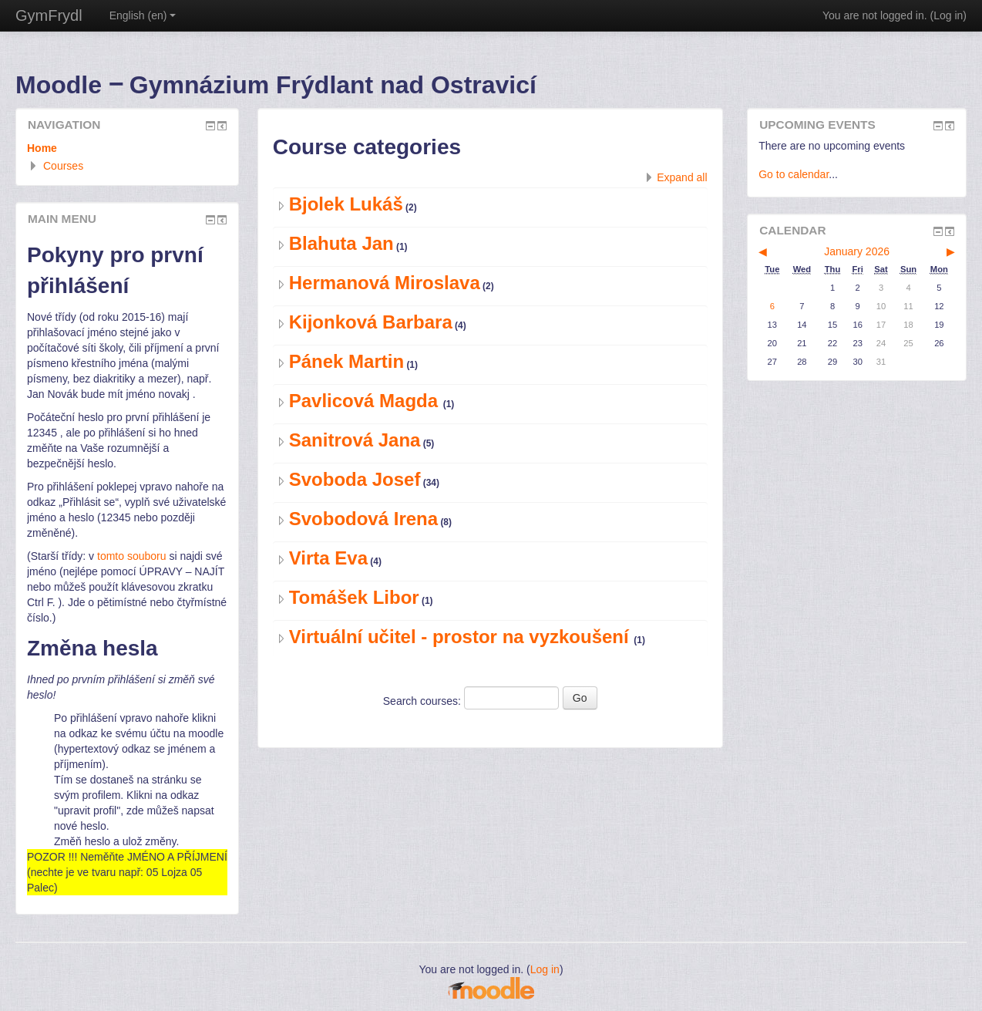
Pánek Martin (346, 361)
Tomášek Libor (354, 597)
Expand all (682, 177)
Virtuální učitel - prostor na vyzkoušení (461, 636)
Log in (948, 15)
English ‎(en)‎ (143, 15)
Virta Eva (328, 558)
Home (42, 148)
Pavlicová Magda (366, 400)
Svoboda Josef (355, 479)
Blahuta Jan (341, 243)
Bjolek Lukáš (346, 204)
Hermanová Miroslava (384, 282)
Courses (63, 166)
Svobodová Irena (363, 518)
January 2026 (857, 251)
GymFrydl (48, 15)
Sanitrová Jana (355, 440)
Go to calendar (793, 174)
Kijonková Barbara (370, 322)
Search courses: (423, 701)
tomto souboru (131, 556)
